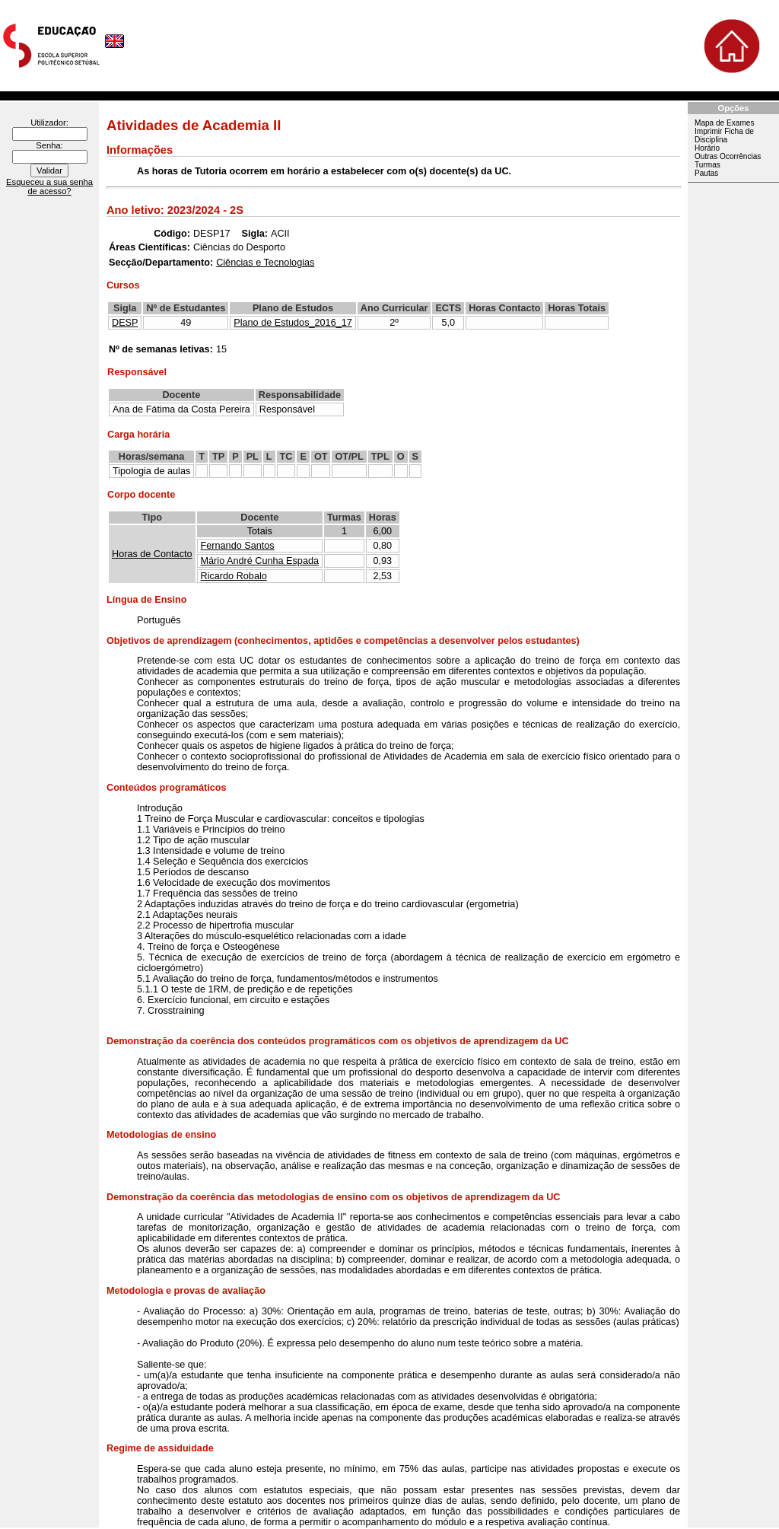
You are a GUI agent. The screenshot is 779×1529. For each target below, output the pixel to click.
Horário (707, 148)
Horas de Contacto (152, 554)
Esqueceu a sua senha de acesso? (49, 186)
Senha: (49, 145)
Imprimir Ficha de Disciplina (724, 135)
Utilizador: (49, 122)
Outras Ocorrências (728, 156)
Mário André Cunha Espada (260, 561)
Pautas (706, 173)
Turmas (707, 165)
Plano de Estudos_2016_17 (293, 322)
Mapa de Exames (724, 123)
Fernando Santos (238, 545)
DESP (125, 322)
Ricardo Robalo (234, 576)
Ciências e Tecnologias (265, 262)
